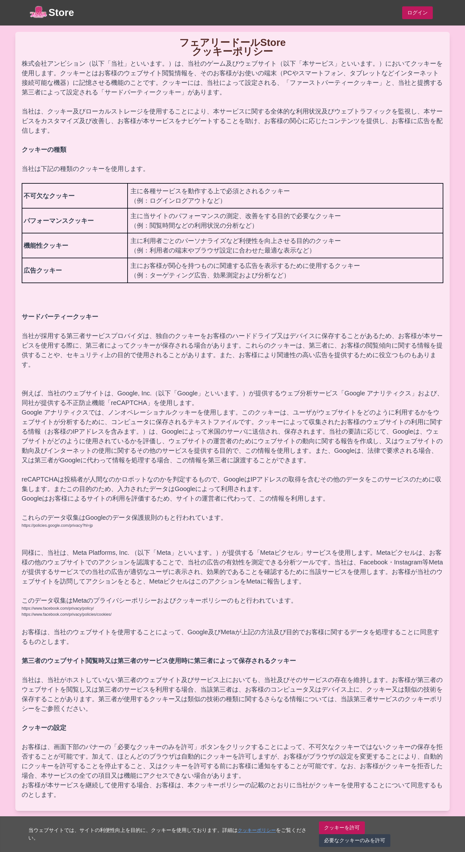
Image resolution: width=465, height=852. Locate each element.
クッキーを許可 (342, 827)
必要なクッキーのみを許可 (355, 840)
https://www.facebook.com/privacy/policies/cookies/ (68, 614)
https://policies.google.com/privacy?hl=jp (58, 525)
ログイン (417, 12)
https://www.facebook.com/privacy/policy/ (59, 608)
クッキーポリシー (258, 830)
